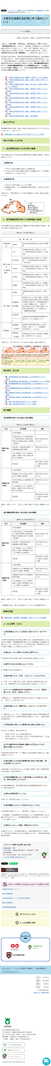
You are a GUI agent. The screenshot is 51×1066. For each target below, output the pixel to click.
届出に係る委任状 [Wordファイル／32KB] (23, 401)
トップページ (12, 10)
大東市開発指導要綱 (9, 907)
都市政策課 (40, 10)
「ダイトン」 (15, 1056)
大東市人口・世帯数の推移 (41, 992)
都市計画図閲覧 (7, 903)
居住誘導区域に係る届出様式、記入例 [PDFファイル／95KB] (29, 381)
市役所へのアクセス (13, 1050)
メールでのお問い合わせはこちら (14, 857)
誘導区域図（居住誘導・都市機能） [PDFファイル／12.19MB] (25, 618)
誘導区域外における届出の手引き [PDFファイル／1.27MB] (24, 134)
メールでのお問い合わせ (15, 1045)
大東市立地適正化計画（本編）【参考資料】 (24, 116)
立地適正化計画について (10, 889)
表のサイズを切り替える (25, 233)
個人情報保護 (40, 968)
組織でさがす (22, 10)
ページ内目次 (25, 31)
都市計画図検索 (7, 894)
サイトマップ (6, 968)
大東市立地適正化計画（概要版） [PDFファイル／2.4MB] (28, 77)
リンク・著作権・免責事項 (24, 968)
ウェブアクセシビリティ (10, 971)
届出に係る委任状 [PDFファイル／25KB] (22, 404)
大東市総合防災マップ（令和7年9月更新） (16, 898)
